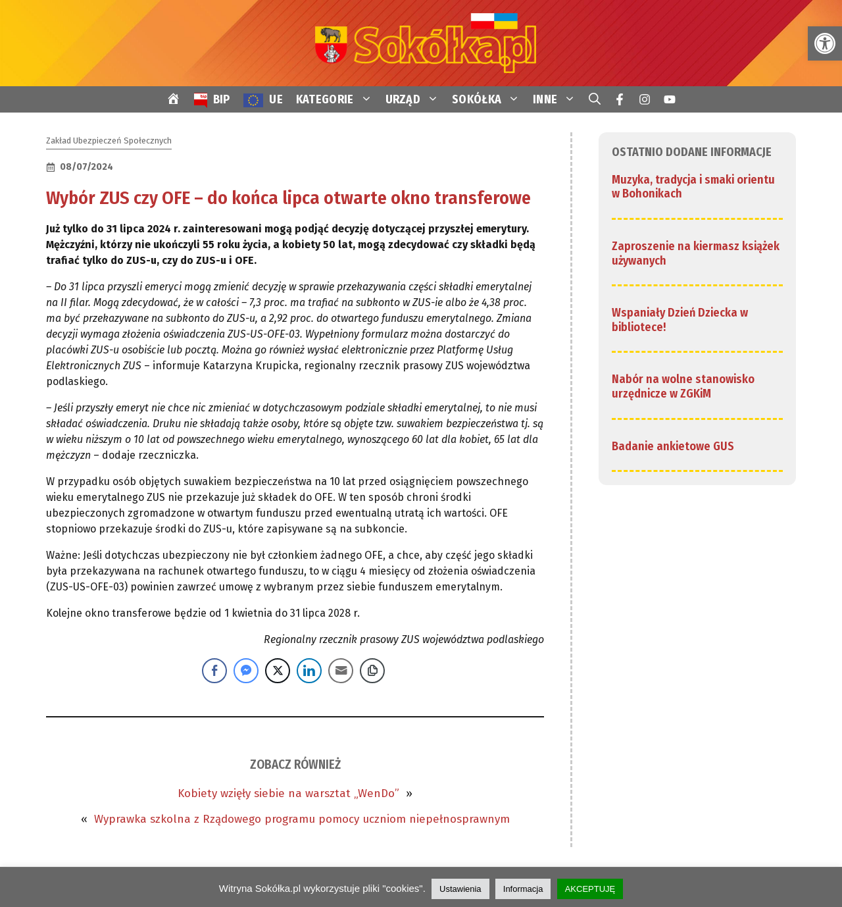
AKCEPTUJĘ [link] (590, 889)
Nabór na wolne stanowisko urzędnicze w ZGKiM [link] (683, 386)
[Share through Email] (340, 670)
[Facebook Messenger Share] (246, 670)
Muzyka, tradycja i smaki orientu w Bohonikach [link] (693, 186)
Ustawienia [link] (460, 889)
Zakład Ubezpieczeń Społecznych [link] (109, 140)
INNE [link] (557, 99)
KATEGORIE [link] (337, 99)
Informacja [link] (523, 889)
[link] (825, 43)
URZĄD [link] (415, 99)
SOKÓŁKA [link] (489, 99)
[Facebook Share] (214, 670)
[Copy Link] (372, 670)
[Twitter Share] (277, 670)
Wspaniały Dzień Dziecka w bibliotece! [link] (680, 319)
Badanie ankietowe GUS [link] (673, 446)
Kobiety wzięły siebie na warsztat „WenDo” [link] (288, 793)
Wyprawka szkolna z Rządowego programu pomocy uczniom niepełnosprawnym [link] (302, 819)
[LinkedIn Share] (309, 670)
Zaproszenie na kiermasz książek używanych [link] (696, 253)
